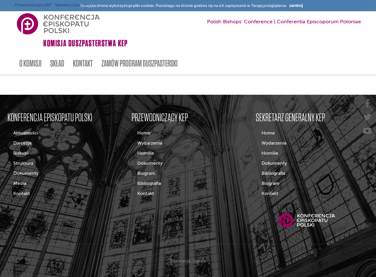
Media (19, 183)
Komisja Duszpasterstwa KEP (85, 43)
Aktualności (25, 133)
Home (144, 133)
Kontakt (21, 193)
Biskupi (21, 153)
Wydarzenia (149, 143)
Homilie (145, 153)
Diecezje (22, 143)
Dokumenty (26, 173)
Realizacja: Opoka (188, 261)
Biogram (146, 173)
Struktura (23, 163)
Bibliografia (149, 183)
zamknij (296, 5)
